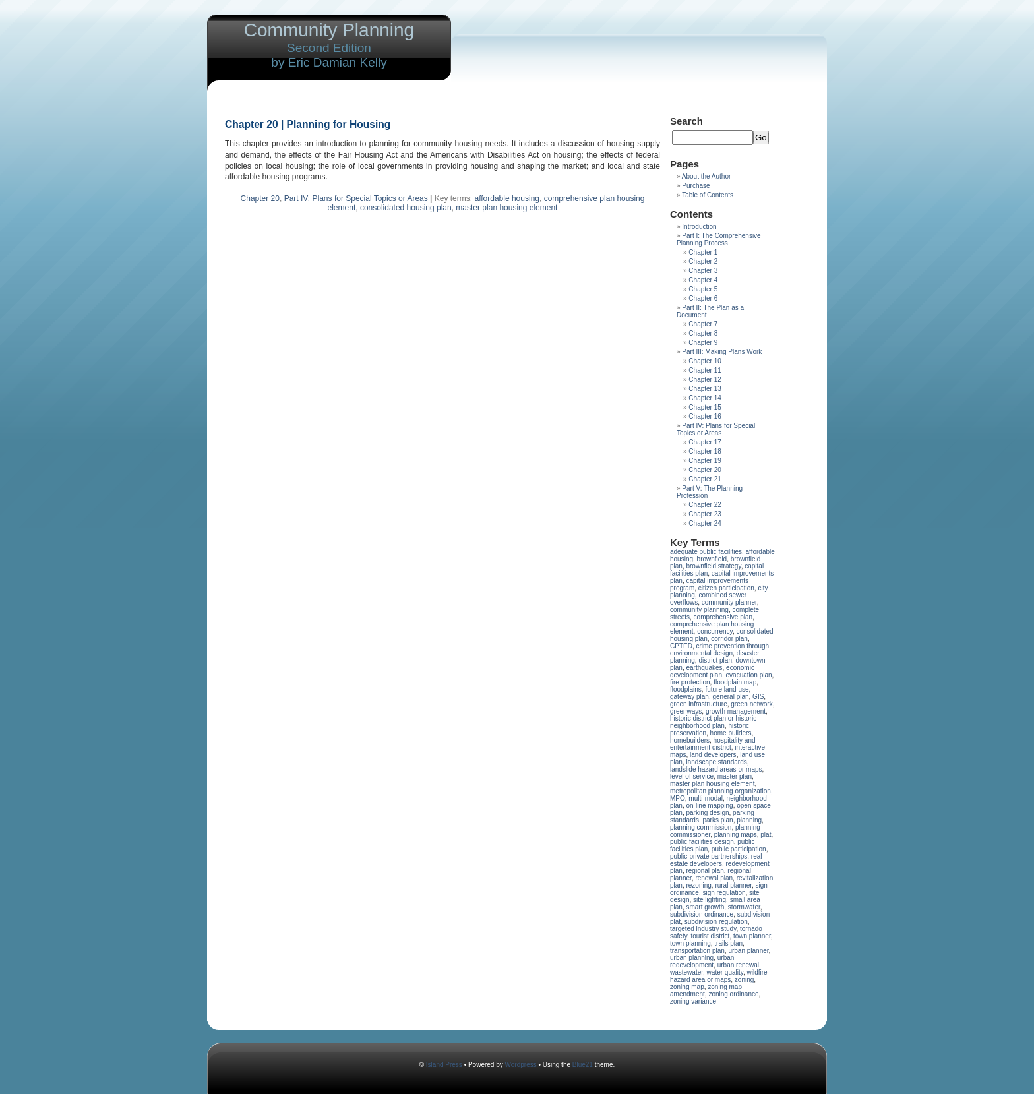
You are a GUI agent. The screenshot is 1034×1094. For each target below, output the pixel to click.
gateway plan (689, 696)
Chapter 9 (702, 342)
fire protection (690, 682)
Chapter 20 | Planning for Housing (307, 124)
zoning (744, 979)
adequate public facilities (706, 551)
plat (765, 834)
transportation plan (697, 950)
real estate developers (716, 860)
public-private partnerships (708, 856)
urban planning (692, 957)
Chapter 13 (704, 388)
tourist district (710, 936)
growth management (736, 711)
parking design (707, 812)
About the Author (706, 176)
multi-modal (705, 798)
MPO (677, 798)
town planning (690, 943)
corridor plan (729, 638)
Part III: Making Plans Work (722, 351)
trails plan (728, 943)
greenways (686, 711)
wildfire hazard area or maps (719, 976)
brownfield (712, 558)
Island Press (444, 1064)
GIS (758, 696)
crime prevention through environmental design (719, 649)
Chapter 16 (704, 416)
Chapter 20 (260, 198)
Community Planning (329, 30)
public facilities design (702, 841)
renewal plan (714, 878)
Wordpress (521, 1064)
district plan (715, 660)
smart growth (705, 907)
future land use (726, 689)
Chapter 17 (704, 442)
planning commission (700, 827)
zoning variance (693, 1001)
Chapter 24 (704, 523)
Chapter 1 (702, 252)
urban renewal (738, 965)
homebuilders (690, 740)
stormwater (744, 907)
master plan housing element (506, 207)
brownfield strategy (713, 566)
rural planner (733, 885)
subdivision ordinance (701, 914)
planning (749, 820)
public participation (739, 849)
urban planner (748, 950)
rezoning (698, 885)
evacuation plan (749, 675)
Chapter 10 (704, 361)
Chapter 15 (704, 407)
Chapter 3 (702, 270)
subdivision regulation (716, 921)
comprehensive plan (723, 617)
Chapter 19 (704, 460)
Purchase (696, 185)
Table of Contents (707, 194)
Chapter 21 (704, 479)
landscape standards (716, 762)
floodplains (686, 689)
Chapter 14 (704, 398)
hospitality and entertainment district (713, 744)
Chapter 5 (702, 289)
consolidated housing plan (406, 207)
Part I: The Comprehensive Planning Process (719, 239)
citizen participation (726, 588)
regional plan (704, 870)
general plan (731, 696)
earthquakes (704, 667)
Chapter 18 (704, 451)
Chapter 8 (702, 333)
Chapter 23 (704, 514)
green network (751, 704)
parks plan (717, 820)
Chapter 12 (704, 379)
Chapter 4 (702, 280)
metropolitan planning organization (720, 791)
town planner (752, 936)
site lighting (709, 899)
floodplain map (735, 682)
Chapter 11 (704, 370)
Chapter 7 (702, 324)
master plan (734, 776)
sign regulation (723, 892)
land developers (713, 754)
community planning (699, 609)
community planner (729, 602)
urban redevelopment (702, 961)
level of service (692, 776)
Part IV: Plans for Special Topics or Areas (356, 198)
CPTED (681, 646)
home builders (731, 733)
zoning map (687, 986)
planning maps (735, 834)
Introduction (699, 226)
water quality (725, 972)
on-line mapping (709, 805)
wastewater (686, 972)
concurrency (715, 631)
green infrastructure (698, 704)
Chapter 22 (704, 504)
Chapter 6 (702, 298)
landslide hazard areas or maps (716, 769)
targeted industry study (703, 928)
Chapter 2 (702, 261)
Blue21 (582, 1064)
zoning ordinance (733, 994)
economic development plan (712, 671)
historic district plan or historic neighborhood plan (713, 722)
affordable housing (506, 198)
